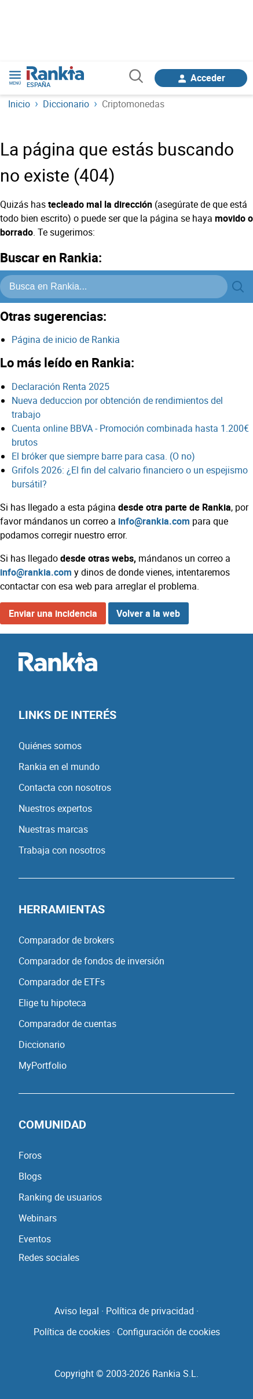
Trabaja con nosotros (62, 850)
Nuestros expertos (55, 808)
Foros (30, 1155)
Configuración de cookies (168, 1331)
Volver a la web (148, 613)
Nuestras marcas (53, 829)
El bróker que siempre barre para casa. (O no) (103, 456)
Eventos (35, 1238)
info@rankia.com (154, 521)
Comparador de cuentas (67, 1023)
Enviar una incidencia (53, 613)
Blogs (30, 1176)
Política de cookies (72, 1331)
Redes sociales (49, 1257)
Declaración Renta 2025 (60, 386)
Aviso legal (76, 1310)
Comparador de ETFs (62, 981)
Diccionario (42, 1044)
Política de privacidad (150, 1310)
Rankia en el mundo (59, 766)
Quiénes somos (50, 745)
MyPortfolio (43, 1065)
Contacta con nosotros (65, 787)
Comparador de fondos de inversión (91, 961)
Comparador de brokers (66, 940)
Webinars (38, 1218)
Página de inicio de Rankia (66, 339)
